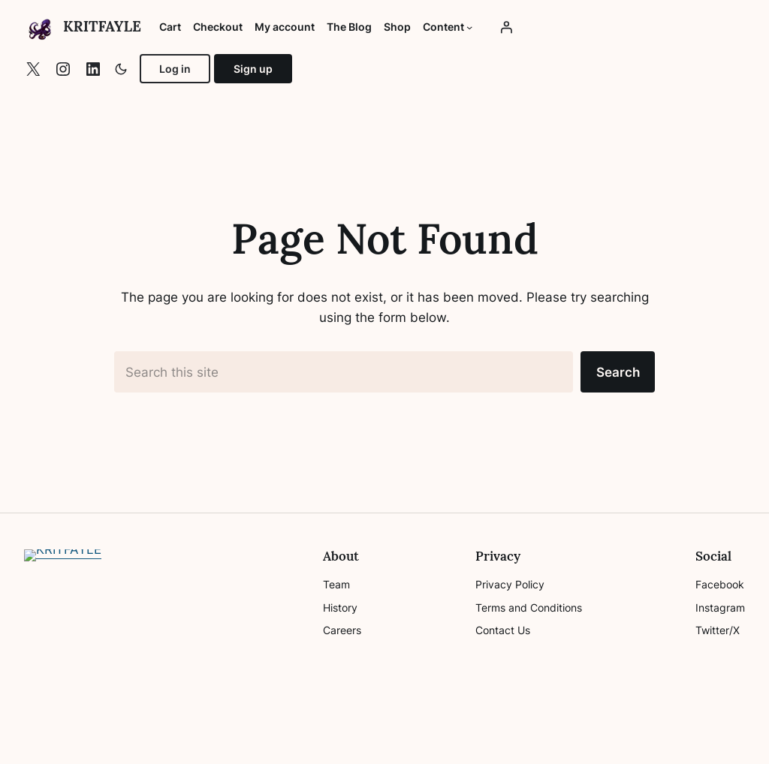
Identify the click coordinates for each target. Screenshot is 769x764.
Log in (175, 68)
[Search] (282, 615)
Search (618, 372)
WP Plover (114, 737)
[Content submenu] (469, 27)
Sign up (253, 68)
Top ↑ (729, 737)
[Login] (506, 27)
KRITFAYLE (102, 26)
